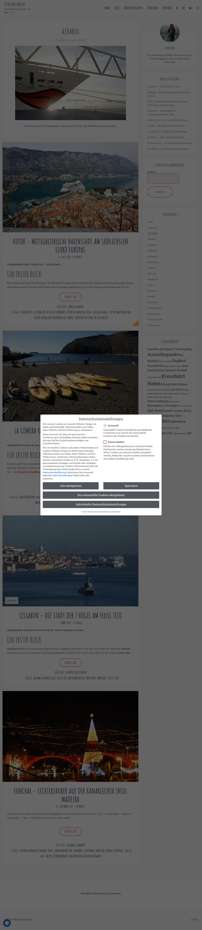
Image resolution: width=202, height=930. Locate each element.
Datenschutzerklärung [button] (102, 509)
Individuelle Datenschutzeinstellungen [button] (101, 501)
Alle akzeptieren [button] (70, 483)
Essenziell (111, 422)
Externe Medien (114, 439)
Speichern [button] (131, 483)
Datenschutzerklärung (54, 469)
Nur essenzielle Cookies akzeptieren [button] (101, 492)
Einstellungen (65, 472)
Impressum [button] (116, 509)
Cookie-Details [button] (87, 509)
